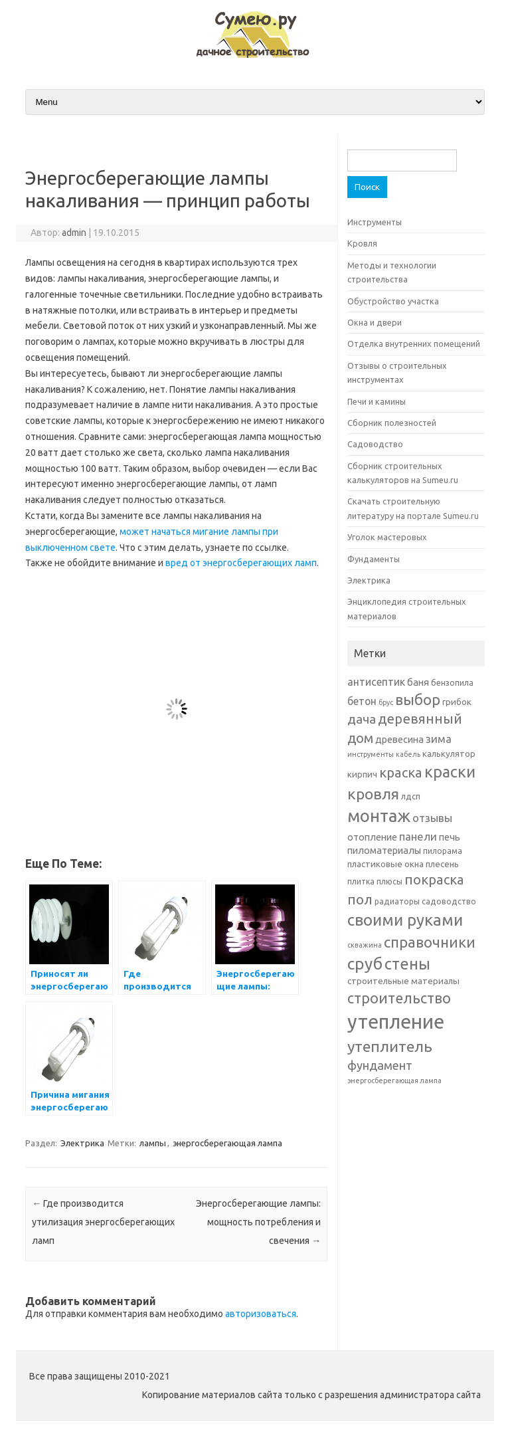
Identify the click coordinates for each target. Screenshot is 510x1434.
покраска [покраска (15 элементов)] (434, 879)
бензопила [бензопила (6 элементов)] (452, 682)
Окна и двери (374, 322)
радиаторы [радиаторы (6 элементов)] (397, 901)
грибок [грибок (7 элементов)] (456, 701)
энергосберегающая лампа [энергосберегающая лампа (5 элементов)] (394, 1080)
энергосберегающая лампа (227, 1143)
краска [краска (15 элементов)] (400, 772)
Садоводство (375, 444)
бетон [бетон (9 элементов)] (362, 701)
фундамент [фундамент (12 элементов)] (379, 1065)
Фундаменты (373, 558)
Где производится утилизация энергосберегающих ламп (103, 1222)
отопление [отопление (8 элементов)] (372, 837)
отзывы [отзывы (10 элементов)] (432, 817)
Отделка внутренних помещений (413, 343)
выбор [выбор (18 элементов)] (417, 699)
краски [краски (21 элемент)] (449, 771)
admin (74, 232)
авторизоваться (260, 1313)
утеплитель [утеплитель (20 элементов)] (389, 1046)
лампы (152, 1143)
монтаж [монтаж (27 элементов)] (378, 815)
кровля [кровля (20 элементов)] (373, 793)
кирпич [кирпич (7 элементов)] (362, 774)
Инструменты (374, 222)
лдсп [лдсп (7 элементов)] (410, 796)
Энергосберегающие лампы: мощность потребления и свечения (258, 1222)
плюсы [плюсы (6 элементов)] (389, 881)
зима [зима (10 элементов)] (439, 738)
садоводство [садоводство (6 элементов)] (449, 901)
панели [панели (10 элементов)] (418, 836)
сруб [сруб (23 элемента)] (364, 963)
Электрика (82, 1143)
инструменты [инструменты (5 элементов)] (370, 754)
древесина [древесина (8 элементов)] (399, 739)
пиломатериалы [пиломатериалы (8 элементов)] (384, 850)
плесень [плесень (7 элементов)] (442, 864)
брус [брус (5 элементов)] (386, 702)
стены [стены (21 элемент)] (407, 963)
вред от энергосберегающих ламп (241, 563)
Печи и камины (376, 401)
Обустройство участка (393, 301)
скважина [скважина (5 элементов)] (364, 945)
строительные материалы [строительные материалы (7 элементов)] (403, 980)
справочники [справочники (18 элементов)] (429, 942)
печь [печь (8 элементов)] (449, 837)
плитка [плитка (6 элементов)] (361, 881)
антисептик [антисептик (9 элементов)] (376, 682)
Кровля (362, 243)
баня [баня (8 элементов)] (418, 682)
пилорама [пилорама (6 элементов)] (442, 851)
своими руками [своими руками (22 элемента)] (405, 920)
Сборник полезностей (391, 422)
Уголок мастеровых (387, 537)
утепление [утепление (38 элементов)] (395, 1022)
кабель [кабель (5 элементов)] (408, 754)
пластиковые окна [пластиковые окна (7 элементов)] (385, 864)
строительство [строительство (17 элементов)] (399, 998)
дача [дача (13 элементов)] (361, 719)
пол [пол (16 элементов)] (360, 899)
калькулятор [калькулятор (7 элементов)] (448, 753)
